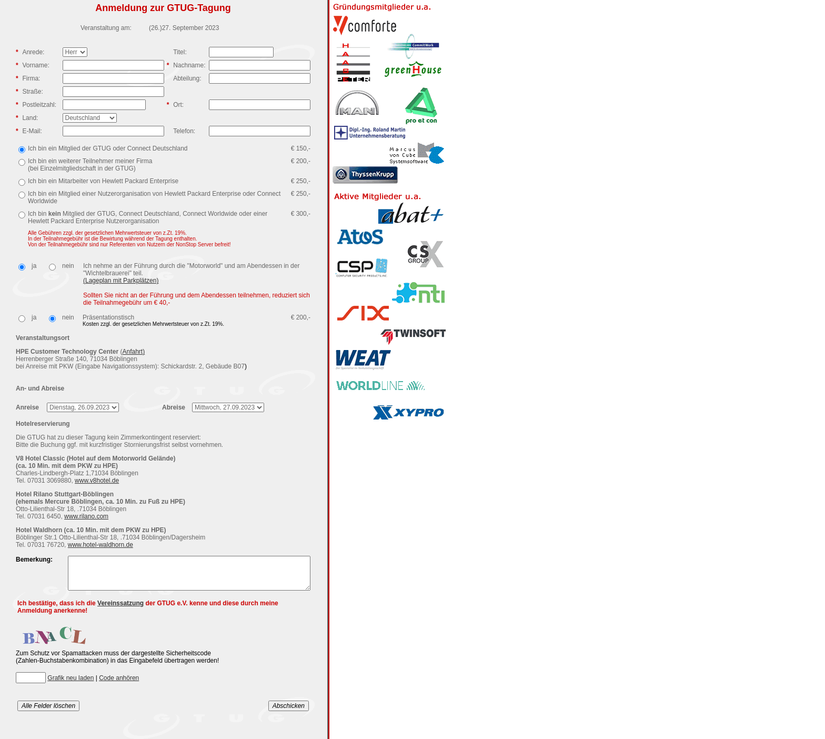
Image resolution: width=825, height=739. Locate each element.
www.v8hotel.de (97, 480)
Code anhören (119, 684)
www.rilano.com (86, 516)
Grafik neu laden (70, 684)
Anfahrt (132, 351)
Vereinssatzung (120, 609)
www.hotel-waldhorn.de (100, 544)
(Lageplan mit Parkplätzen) (120, 280)
